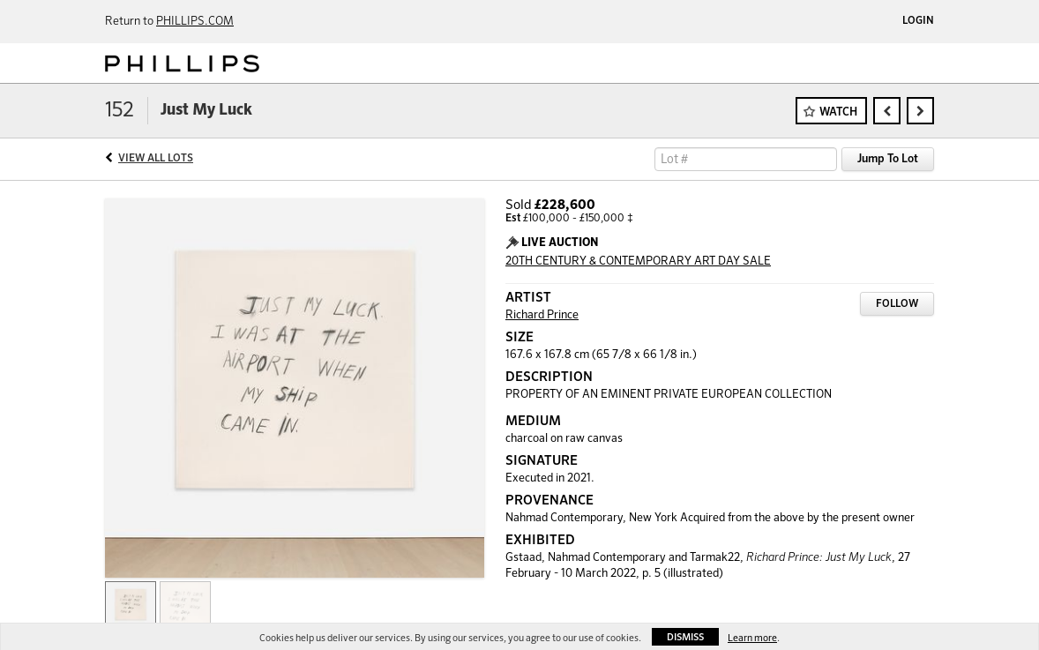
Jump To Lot (887, 159)
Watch (838, 112)
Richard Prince (542, 315)
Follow (897, 304)
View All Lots (155, 158)
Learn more (752, 638)
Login (918, 21)
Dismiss (685, 637)
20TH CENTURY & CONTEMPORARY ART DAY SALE (638, 261)
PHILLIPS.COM (195, 21)
